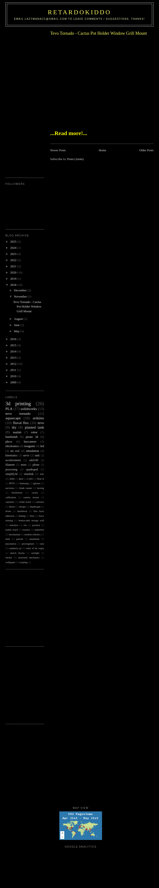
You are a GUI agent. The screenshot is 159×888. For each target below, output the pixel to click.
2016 (13, 339)
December (21, 290)
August (19, 319)
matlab (17, 432)
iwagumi (29, 446)
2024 (13, 247)
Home (102, 150)
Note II (40, 479)
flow (32, 516)
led (42, 446)
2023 (13, 254)
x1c (42, 474)
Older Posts (146, 150)
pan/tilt (19, 539)
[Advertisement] (24, 100)
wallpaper (10, 562)
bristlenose (17, 492)
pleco (8, 441)
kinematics (11, 455)
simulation (32, 451)
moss (24, 464)
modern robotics (32, 534)
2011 (13, 370)
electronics (12, 446)
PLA (8, 409)
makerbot (39, 529)
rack (42, 543)
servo (26, 455)
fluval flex (21, 423)
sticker (8, 557)
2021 (13, 266)
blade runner (25, 488)
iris (25, 525)
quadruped (32, 469)
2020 (13, 272)
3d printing (18, 403)
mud (7, 539)
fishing (22, 516)
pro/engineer (28, 543)
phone (36, 464)
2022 (13, 260)
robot (34, 432)
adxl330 (33, 460)
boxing (40, 488)
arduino (38, 418)
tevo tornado (18, 413)
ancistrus (9, 488)
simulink (29, 474)
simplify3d (11, 474)
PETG (12, 483)
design (22, 506)
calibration (10, 497)
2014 (13, 351)
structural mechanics (29, 557)
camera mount (31, 497)
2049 (11, 479)
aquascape (13, 418)
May (17, 331)
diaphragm (35, 506)
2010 (13, 376)
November (21, 296)
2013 (13, 357)
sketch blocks (17, 553)
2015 (13, 345)
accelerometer (13, 460)
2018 (13, 285)
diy (14, 427)
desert (12, 506)
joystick (36, 525)
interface (13, 525)
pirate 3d (32, 437)
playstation (10, 543)
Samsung (23, 483)
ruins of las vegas (35, 548)
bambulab (11, 437)
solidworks (29, 409)
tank (37, 455)
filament (10, 464)
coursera (40, 502)
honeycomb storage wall (31, 520)
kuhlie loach (11, 529)
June (17, 325)
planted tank (34, 427)
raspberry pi (15, 548)
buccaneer (30, 441)
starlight (35, 553)
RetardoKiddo (79, 12)
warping (23, 562)
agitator (37, 483)
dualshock (22, 511)
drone (8, 511)
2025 (13, 241)
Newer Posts (58, 150)
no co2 (14, 451)
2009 (13, 382)
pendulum (34, 539)
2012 (13, 364)
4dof (21, 479)
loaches (26, 529)
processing (11, 469)
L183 (30, 479)
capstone (9, 502)
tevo (41, 423)
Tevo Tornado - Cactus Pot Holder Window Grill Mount (98, 33)
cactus (35, 492)
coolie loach (25, 502)
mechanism (14, 534)
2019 (13, 278)
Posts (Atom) (75, 159)
